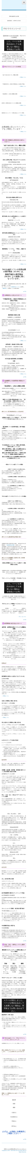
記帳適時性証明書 (10, 545)
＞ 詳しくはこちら (22, 616)
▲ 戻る (24, 291)
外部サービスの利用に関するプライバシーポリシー (15, 1149)
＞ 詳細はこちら (22, 77)
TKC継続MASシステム (15, 286)
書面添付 (5, 288)
